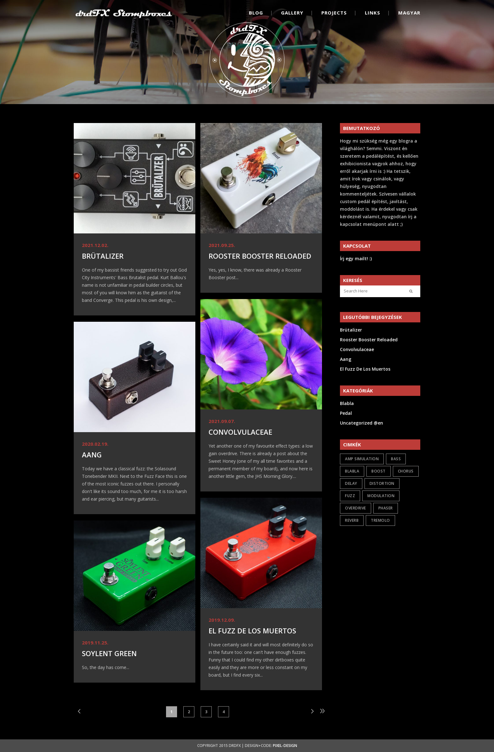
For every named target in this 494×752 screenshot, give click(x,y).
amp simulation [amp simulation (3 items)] (362, 458)
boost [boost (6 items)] (378, 471)
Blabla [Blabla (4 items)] (352, 471)
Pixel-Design (285, 745)
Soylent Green (109, 653)
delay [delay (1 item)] (351, 483)
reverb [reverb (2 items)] (352, 520)
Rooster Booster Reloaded (260, 256)
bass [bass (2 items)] (396, 458)
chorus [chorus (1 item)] (406, 471)
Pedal (346, 413)
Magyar (409, 12)
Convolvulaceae (240, 432)
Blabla (347, 403)
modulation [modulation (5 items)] (380, 495)
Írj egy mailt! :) (356, 258)
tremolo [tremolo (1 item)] (380, 520)
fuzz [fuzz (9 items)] (350, 495)
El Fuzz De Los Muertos (252, 630)
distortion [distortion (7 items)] (382, 483)
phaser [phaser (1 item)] (385, 508)
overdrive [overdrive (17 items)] (355, 508)
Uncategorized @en (361, 423)
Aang (92, 454)
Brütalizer (102, 256)
